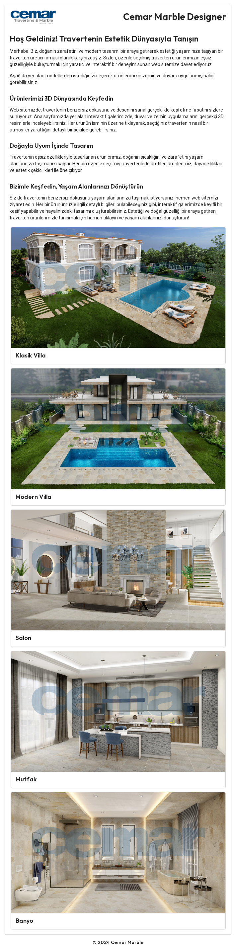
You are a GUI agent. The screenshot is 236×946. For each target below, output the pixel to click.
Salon (23, 638)
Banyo (24, 920)
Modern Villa (33, 497)
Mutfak (26, 779)
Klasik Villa (31, 355)
